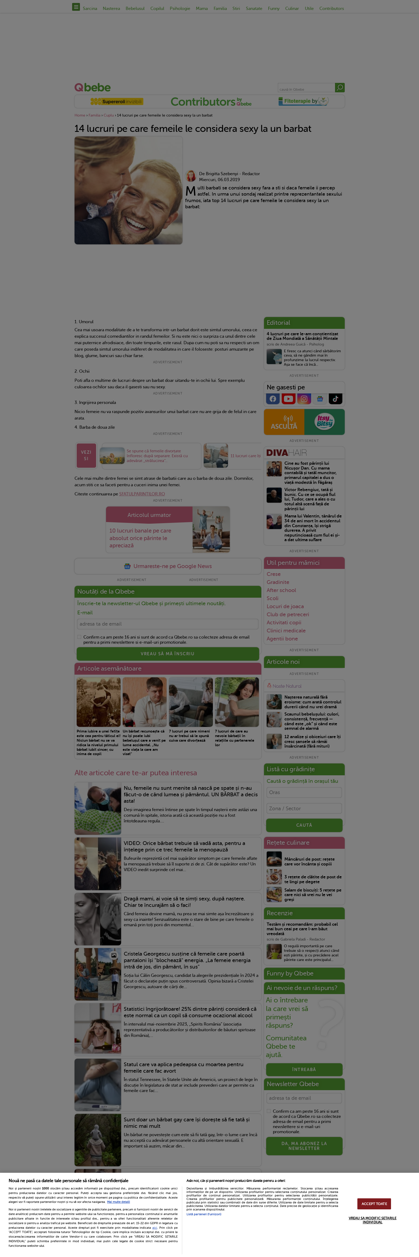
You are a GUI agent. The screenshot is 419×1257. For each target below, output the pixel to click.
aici (154, 1228)
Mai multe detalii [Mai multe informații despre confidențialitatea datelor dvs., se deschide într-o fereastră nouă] (118, 1202)
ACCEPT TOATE (374, 1204)
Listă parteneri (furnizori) (203, 1214)
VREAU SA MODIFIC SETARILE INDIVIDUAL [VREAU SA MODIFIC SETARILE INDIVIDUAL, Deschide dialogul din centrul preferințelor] (372, 1220)
